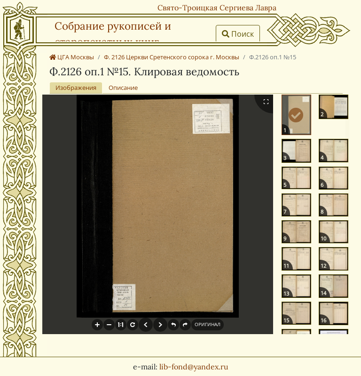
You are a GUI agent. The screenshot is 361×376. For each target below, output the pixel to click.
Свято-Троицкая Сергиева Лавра (216, 7)
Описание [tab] (123, 87)
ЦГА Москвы (71, 57)
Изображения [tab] (75, 87)
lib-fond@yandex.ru (193, 366)
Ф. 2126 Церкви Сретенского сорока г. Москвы (171, 57)
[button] (97, 324)
